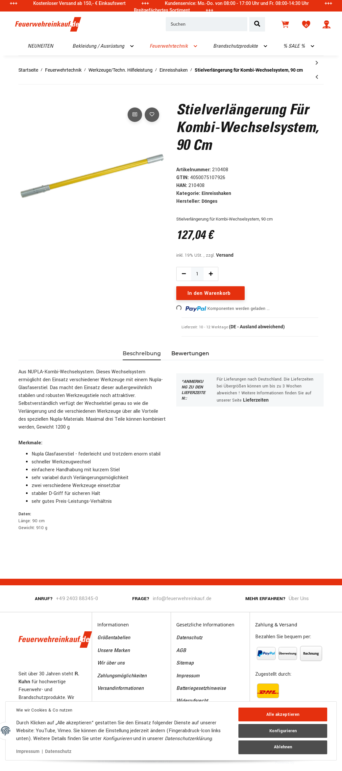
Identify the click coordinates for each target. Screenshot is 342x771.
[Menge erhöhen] (211, 274)
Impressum (188, 676)
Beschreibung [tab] (142, 353)
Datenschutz (189, 638)
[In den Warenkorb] (23, 98)
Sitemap (185, 663)
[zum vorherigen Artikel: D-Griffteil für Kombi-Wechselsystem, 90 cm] (317, 77)
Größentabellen (113, 638)
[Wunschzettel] (306, 24)
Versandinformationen (120, 688)
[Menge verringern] (184, 274)
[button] (326, 24)
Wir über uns (111, 663)
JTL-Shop (305, 762)
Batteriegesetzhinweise (201, 688)
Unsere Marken (113, 650)
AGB (181, 650)
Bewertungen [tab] (190, 353)
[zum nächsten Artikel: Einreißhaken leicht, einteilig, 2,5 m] (317, 63)
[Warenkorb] (286, 24)
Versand (224, 255)
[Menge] (197, 274)
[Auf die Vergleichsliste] (135, 114)
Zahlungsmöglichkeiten (122, 676)
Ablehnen (283, 747)
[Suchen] (206, 24)
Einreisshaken (216, 193)
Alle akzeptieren (282, 714)
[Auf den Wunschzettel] (152, 114)
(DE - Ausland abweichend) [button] (257, 326)
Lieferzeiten (256, 400)
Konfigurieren (283, 731)
